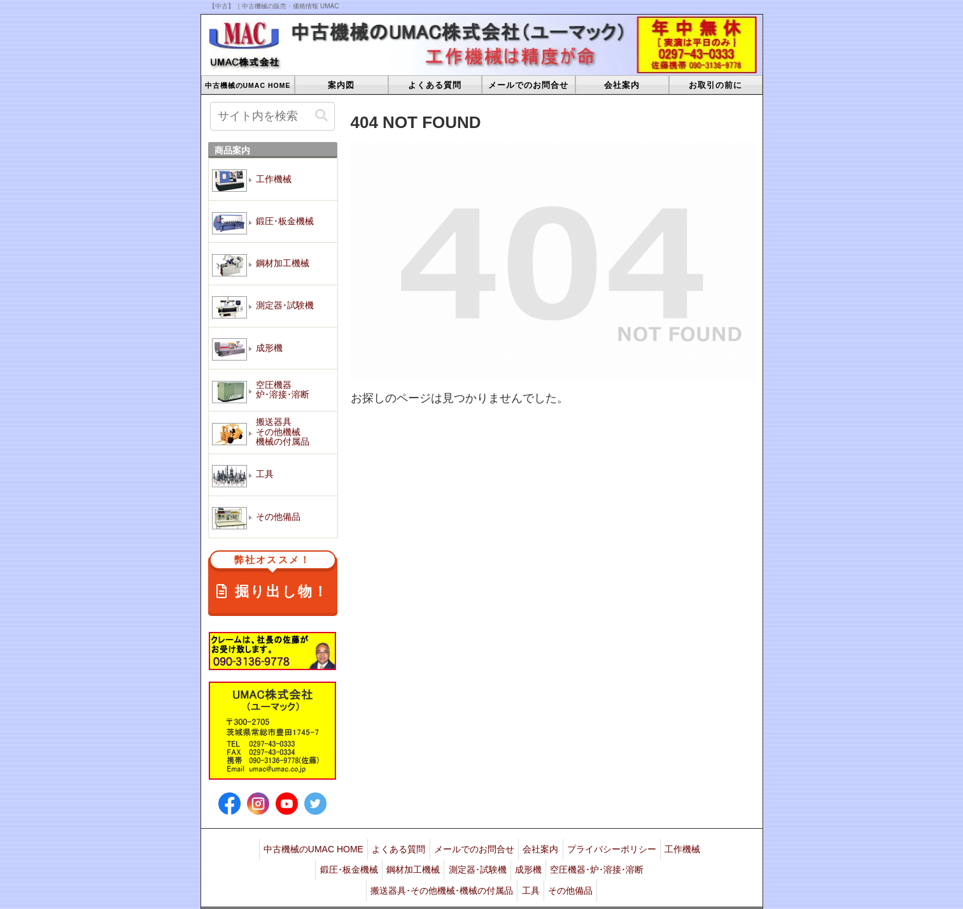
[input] (272, 116)
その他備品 (575, 878)
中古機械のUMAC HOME (326, 846)
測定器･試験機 (502, 862)
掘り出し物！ (272, 578)
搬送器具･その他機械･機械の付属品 (437, 878)
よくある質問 (416, 846)
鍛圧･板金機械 (364, 862)
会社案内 (568, 846)
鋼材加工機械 (433, 862)
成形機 (557, 862)
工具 (531, 878)
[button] (321, 115)
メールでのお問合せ (496, 846)
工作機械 (303, 862)
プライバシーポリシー (643, 846)
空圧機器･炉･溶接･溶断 (631, 862)
